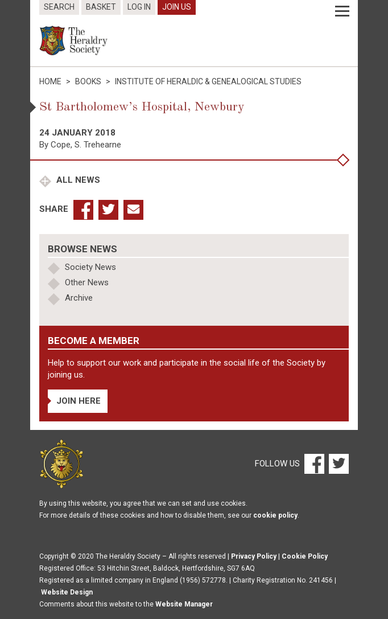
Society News (90, 267)
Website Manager (184, 604)
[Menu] (342, 11)
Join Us (176, 6)
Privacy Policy (253, 556)
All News (77, 180)
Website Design (67, 592)
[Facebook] (314, 464)
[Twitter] (337, 464)
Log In (139, 6)
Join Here (78, 401)
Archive (79, 298)
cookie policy (275, 515)
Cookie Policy (305, 556)
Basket (101, 6)
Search (59, 6)
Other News (87, 282)
